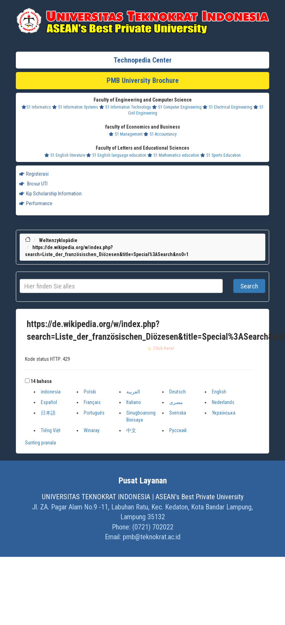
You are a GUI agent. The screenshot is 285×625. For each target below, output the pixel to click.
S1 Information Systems (75, 107)
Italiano (133, 402)
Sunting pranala (40, 442)
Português (94, 413)
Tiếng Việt (51, 430)
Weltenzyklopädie (58, 240)
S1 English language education (116, 155)
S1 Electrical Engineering (227, 107)
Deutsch (177, 392)
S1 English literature (64, 155)
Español (49, 402)
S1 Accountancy (160, 134)
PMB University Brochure (143, 80)
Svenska (177, 413)
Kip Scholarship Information (50, 193)
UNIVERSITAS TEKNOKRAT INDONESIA (96, 497)
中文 (131, 430)
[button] (27, 380)
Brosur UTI (33, 184)
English (219, 392)
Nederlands (223, 402)
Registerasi (34, 174)
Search (249, 286)
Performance (35, 203)
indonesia (51, 392)
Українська (223, 413)
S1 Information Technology (125, 107)
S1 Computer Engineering (177, 107)
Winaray (92, 430)
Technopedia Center (143, 60)
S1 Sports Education (220, 155)
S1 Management (125, 134)
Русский (177, 430)
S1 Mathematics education (173, 155)
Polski (90, 392)
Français (92, 402)
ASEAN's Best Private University (199, 497)
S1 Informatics (36, 107)
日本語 (48, 413)
